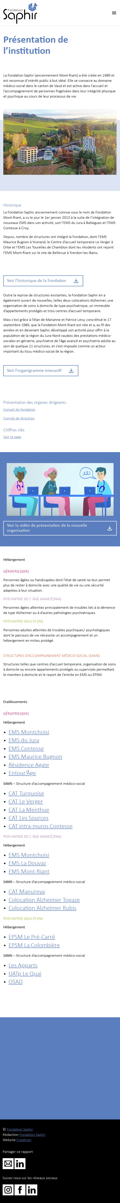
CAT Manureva (27, 892)
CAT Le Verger (26, 802)
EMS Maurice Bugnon (35, 757)
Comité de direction (18, 418)
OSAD (16, 982)
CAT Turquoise (26, 794)
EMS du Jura (24, 741)
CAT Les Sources (28, 818)
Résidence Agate (29, 765)
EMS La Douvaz (27, 863)
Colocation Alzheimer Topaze (44, 900)
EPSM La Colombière (34, 945)
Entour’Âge (22, 773)
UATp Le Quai (25, 974)
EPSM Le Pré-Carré (32, 937)
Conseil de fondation (19, 410)
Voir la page (12, 437)
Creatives (23, 1140)
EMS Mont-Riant (29, 872)
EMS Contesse (26, 749)
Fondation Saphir (20, 1130)
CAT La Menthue (29, 810)
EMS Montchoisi (29, 732)
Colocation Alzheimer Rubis (42, 908)
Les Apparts (23, 966)
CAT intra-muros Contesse (41, 827)
